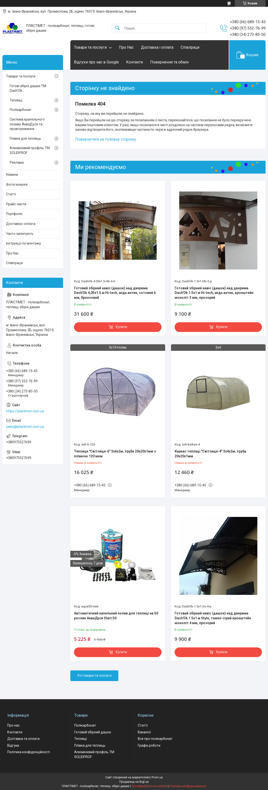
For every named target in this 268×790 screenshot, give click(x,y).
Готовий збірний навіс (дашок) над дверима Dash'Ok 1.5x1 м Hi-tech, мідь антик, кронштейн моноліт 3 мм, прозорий (214, 292)
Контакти (134, 62)
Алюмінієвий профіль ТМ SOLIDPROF (30, 150)
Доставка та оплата (23, 739)
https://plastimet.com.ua (25, 411)
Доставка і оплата (157, 47)
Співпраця (190, 47)
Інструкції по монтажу (23, 243)
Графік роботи (149, 745)
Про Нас (126, 47)
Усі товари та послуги (94, 675)
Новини (12, 174)
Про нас (13, 725)
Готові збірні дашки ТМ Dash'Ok (28, 88)
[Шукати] (117, 28)
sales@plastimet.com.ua (25, 427)
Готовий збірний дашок (92, 732)
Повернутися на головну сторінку (105, 139)
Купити (121, 327)
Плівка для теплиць (25, 138)
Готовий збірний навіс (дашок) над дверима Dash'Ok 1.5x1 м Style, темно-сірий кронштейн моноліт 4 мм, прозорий (213, 618)
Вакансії (144, 732)
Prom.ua (157, 777)
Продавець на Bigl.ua (134, 781)
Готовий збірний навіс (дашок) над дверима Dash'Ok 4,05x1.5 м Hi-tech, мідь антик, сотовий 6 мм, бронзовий (115, 292)
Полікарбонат (21, 110)
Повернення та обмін (169, 62)
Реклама (17, 162)
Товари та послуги (90, 47)
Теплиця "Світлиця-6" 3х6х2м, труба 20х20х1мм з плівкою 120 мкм (115, 453)
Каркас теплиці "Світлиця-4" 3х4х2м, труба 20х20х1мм (210, 453)
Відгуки (13, 745)
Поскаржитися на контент (149, 786)
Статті (11, 194)
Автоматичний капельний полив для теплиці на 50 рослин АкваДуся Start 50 (116, 615)
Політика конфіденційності (28, 752)
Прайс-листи (16, 204)
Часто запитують (19, 234)
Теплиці (16, 100)
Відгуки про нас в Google (96, 62)
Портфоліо (14, 214)
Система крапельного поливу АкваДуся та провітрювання (27, 124)
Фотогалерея (16, 184)
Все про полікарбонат (155, 739)
